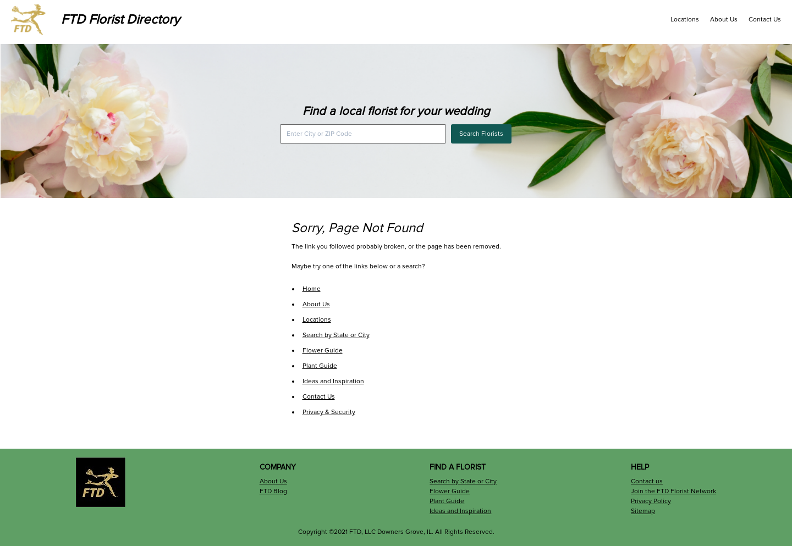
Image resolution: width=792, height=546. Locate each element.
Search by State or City (336, 335)
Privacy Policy (651, 501)
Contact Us (765, 19)
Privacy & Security (328, 412)
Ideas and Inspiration (333, 381)
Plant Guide (319, 366)
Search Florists (481, 134)
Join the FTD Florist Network (673, 491)
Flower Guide (322, 350)
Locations (684, 19)
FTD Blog (273, 491)
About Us (724, 19)
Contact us (647, 481)
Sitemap (643, 511)
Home (311, 289)
